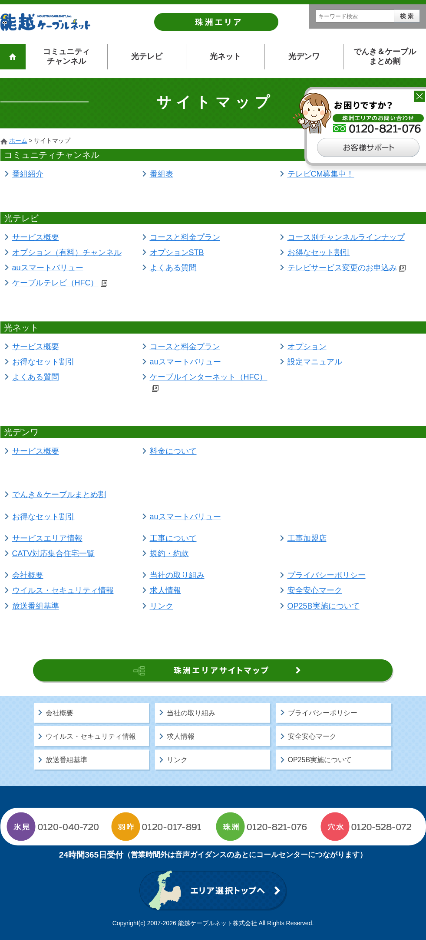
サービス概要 (35, 237)
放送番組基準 (35, 606)
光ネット (225, 56)
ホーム (18, 140)
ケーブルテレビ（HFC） (59, 282)
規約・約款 (169, 553)
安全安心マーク (314, 590)
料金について (173, 451)
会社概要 (27, 575)
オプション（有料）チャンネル (67, 252)
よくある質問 (173, 267)
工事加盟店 (307, 538)
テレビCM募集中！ (320, 174)
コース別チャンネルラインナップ (346, 237)
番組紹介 (27, 174)
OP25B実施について (323, 606)
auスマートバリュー (47, 267)
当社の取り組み (177, 575)
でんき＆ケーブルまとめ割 (384, 56)
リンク (161, 606)
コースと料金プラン (185, 237)
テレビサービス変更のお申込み (346, 267)
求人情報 (165, 590)
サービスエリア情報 (47, 538)
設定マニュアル (314, 361)
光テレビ (146, 56)
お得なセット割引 (318, 252)
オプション (307, 346)
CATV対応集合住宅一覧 (53, 553)
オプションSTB (177, 252)
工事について (173, 538)
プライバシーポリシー (326, 575)
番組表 (161, 174)
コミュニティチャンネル (66, 56)
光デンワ (304, 56)
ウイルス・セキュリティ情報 (63, 590)
